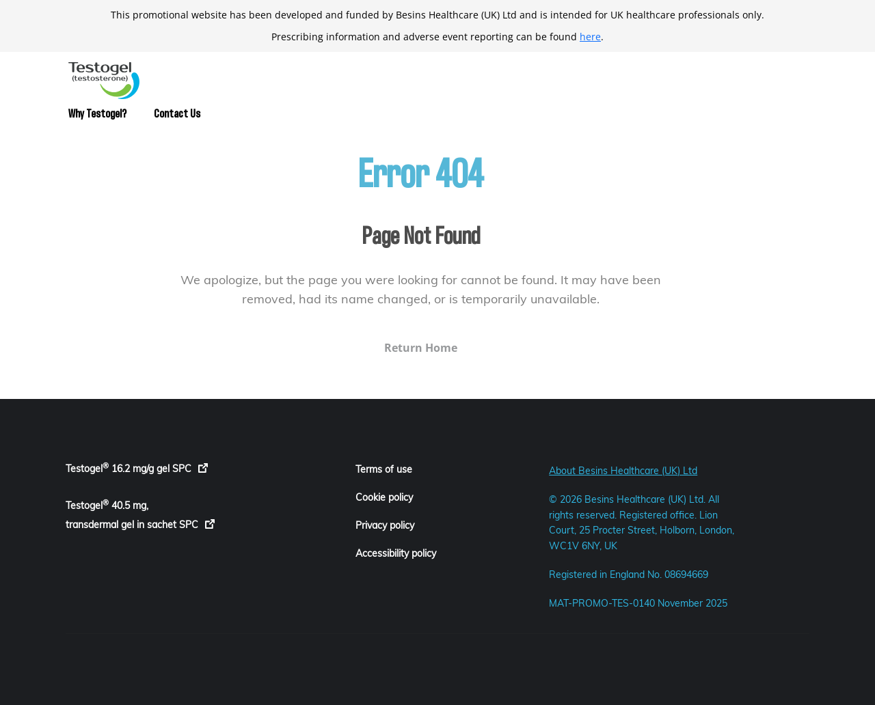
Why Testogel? (97, 114)
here (590, 36)
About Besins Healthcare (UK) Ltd (623, 471)
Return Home (394, 347)
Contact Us (177, 114)
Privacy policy (384, 525)
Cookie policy (384, 497)
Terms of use (383, 469)
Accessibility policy (395, 553)
